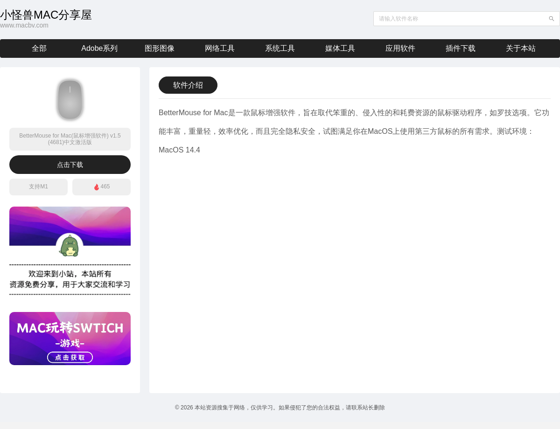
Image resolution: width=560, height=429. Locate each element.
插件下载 (461, 48)
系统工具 (280, 48)
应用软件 (400, 48)
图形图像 (160, 48)
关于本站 (521, 48)
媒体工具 (340, 48)
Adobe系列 (99, 48)
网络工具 (220, 48)
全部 (39, 48)
